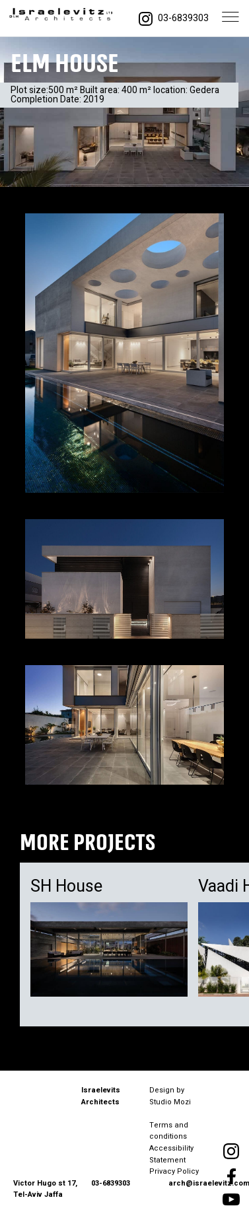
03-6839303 (183, 18)
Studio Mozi (170, 1102)
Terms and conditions (169, 1131)
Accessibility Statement (171, 1154)
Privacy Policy (174, 1171)
